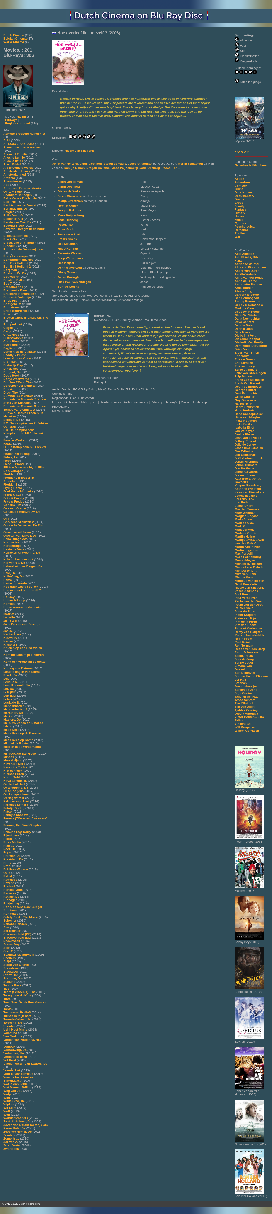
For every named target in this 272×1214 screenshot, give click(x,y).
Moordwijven (12, 760)
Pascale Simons (246, 591)
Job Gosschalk (246, 454)
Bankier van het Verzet (19, 205)
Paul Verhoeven (246, 598)
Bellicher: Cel (13, 219)
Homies (9, 603)
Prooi (7, 866)
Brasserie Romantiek (18, 293)
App (6, 184)
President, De (13, 859)
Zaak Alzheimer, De (17, 1121)
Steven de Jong (246, 689)
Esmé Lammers (246, 369)
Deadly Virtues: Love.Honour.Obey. (17, 356)
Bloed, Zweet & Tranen (19, 242)
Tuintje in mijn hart (17, 1016)
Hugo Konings (68, 248)
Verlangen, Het (14, 1053)
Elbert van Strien (247, 352)
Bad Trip (9, 201)
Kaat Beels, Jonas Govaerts (248, 480)
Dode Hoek (11, 375)
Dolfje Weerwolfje (16, 379)
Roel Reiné (242, 642)
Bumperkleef (12, 324)
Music (239, 219)
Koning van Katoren (18, 668)
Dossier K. (11, 389)
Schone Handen (15, 924)
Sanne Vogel (244, 662)
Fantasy (240, 209)
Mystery (240, 223)
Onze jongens (13, 791)
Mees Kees (11, 729)
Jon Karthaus (244, 468)
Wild (6, 1097)
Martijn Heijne (245, 536)
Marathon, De (13, 712)
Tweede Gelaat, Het (17, 1019)
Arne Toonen (244, 288)
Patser (8, 811)
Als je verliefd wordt (18, 167)
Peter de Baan (245, 611)
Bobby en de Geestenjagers (23, 249)
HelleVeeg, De (13, 576)
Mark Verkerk (244, 529)
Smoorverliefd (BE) (17, 934)
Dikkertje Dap (13, 365)
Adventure (242, 182)
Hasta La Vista (13, 549)
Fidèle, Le (10, 457)
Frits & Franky (13, 498)
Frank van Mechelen (249, 380)
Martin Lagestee (246, 550)
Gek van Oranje (14, 508)
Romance (241, 230)
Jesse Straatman (140, 163)
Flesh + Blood (13, 464)
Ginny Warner (68, 272)
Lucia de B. (11, 702)
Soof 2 (8, 951)
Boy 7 (7, 283)
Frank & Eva (12, 494)
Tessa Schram (245, 700)
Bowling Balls (13, 280)
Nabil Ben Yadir (246, 584)
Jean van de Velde (248, 437)
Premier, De (11, 855)
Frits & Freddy (13, 501)
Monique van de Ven (249, 580)
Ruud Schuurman (247, 652)
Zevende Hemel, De (17, 1131)
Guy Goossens (245, 400)
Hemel (8, 580)
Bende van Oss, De (17, 222)
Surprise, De (12, 978)
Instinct (8, 614)
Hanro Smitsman (247, 407)
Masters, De (12, 719)
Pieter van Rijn (245, 618)
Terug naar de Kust (17, 995)
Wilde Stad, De (14, 1101)
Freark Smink (67, 239)
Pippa (7, 838)
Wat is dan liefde (15, 1084)
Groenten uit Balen (17, 532)
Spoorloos (11, 968)
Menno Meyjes (245, 560)
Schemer (9, 920)
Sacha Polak (244, 655)
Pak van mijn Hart (16, 801)
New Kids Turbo (15, 767)
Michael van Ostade (249, 567)
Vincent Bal (243, 724)
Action (239, 179)
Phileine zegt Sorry (17, 832)
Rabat (7, 876)
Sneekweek (11, 941)
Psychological (245, 226)
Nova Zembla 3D (15, 781)
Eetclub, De (11, 419)
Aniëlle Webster (246, 274)
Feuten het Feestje (16, 454)
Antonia (9, 178)
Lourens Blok (244, 499)
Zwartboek (11, 1148)
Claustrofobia (13, 338)
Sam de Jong (244, 659)
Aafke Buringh (68, 277)
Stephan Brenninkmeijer (246, 684)
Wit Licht (9, 1108)
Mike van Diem (245, 574)
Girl (6, 518)
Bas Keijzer (66, 263)
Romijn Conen (74, 168)
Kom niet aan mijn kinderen (23, 655)
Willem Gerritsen (247, 730)
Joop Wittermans (70, 258)
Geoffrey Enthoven (248, 386)
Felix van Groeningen (250, 373)
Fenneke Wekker (70, 253)
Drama (239, 199)
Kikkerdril (10, 644)
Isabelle (9, 617)
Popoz (8, 852)
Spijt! (7, 961)
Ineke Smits (243, 424)
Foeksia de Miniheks (18, 491)
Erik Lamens (244, 362)
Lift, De (8, 689)
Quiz (6, 873)
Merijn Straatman (191, 163)
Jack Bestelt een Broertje (21, 624)
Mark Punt (242, 526)
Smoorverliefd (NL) (17, 937)
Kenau (8, 641)
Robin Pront (243, 638)
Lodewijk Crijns (246, 495)
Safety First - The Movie (20, 917)
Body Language (15, 256)
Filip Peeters (244, 376)
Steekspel (10, 971)
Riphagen (10, 900)
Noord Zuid (11, 777)
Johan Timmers (246, 465)
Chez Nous (11, 334)
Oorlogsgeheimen (16, 794)
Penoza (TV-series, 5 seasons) (25, 818)
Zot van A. (10, 1142)
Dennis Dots (244, 328)
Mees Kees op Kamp (18, 740)
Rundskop (10, 913)
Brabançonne (13, 287)
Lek (6, 678)
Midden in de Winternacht (22, 746)
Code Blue (11, 341)
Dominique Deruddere (251, 345)
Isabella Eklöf (244, 427)
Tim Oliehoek (244, 703)
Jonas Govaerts (246, 471)
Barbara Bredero (247, 294)
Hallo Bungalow (15, 539)
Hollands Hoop (14, 600)
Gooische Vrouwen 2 (18, 522)
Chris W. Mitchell (247, 315)
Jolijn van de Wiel (65, 163)
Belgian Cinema (15, 38)
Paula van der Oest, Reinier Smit (249, 606)
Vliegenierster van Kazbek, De (25, 1063)
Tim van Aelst (245, 707)
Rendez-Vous (13, 890)
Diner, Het (10, 368)
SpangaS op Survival (18, 954)
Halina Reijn (243, 403)
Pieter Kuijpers (245, 615)
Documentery (244, 196)
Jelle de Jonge (245, 444)
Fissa (7, 460)
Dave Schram (244, 322)
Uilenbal (9, 1026)
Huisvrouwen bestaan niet (22, 607)
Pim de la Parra (246, 621)
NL (19, 116)
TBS (6, 988)
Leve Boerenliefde (16, 685)
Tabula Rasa (12, 985)
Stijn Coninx (244, 693)
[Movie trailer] (121, 84)
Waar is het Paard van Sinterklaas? (19, 1078)
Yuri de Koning (68, 286)
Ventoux (9, 1046)
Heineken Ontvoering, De (21, 552)
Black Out (10, 239)
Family (239, 206)
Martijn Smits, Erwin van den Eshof (249, 541)
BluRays (11, 120)
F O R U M (242, 151)
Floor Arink (66, 229)
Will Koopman (245, 727)
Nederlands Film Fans (251, 165)
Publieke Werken (15, 869)
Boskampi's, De (14, 273)
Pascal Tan (169, 168)
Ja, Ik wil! (10, 620)
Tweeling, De (12, 1022)
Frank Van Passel (247, 383)
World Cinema (13, 42)
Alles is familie (14, 157)
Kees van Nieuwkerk (249, 492)
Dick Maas (242, 332)
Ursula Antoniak (246, 713)
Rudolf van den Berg (250, 649)
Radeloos (10, 879)
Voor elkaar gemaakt (18, 1073)
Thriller (240, 233)
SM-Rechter (12, 930)
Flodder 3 (10, 484)
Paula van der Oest (248, 601)
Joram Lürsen (245, 475)
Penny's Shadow (15, 815)
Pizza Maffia (12, 842)
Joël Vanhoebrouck (249, 458)
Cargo (7, 331)
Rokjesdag (11, 903)
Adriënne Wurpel (247, 264)
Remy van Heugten (248, 632)
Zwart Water (12, 1145)
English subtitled (17, 123)
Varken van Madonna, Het (22, 1039)
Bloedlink (10, 246)
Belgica (8, 212)
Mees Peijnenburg (248, 557)
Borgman (10, 270)
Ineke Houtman (246, 420)
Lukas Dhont (244, 506)
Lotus (7, 699)
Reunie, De (11, 896)
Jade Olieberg (149, 168)
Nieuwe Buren (13, 774)
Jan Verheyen (245, 431)
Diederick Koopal (247, 339)
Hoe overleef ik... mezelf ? (22, 590)
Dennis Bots (244, 325)
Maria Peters (244, 519)
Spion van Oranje (16, 964)
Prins (7, 862)
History (240, 213)
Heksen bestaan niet (18, 559)
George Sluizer (245, 390)
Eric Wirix (242, 356)
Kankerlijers (12, 634)
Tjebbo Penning (246, 710)
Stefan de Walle (115, 163)
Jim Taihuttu (244, 451)
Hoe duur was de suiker (20, 586)
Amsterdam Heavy (16, 171)
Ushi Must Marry (15, 1029)
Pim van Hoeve (246, 625)
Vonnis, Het (11, 1070)
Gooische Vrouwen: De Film (23, 525)
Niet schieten (13, 770)
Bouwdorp (11, 276)
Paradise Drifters (15, 804)
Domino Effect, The (17, 382)
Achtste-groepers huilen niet (24, 133)
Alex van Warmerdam (250, 267)
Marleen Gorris (245, 533)
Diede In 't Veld (245, 335)
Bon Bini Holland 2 (17, 266)
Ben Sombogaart (247, 298)
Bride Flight (12, 300)
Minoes (8, 757)
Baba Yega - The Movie (20, 198)
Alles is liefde (13, 161)
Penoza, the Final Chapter (22, 825)
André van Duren (247, 271)
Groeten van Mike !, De (20, 535)
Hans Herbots (245, 410)
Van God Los (12, 1036)
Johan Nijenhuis (246, 461)
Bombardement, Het (18, 259)
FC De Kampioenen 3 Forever (24, 447)
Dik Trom (10, 362)
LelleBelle (10, 682)
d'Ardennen (11, 345)
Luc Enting (242, 502)
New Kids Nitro (14, 764)
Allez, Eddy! (12, 164)
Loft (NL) (9, 695)
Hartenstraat (12, 542)
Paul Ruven (243, 594)
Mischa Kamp (245, 577)
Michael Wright (245, 570)
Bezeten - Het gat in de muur (24, 229)
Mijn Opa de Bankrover (20, 753)
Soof (6, 947)
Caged (8, 328)
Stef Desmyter (245, 672)
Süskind (9, 982)
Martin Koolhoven (248, 546)
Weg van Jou (12, 1091)
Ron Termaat (244, 645)
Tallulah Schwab (247, 696)
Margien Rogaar (246, 516)
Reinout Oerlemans (249, 628)
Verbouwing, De (15, 1050)
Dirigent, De (12, 372)
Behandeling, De (15, 208)
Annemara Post (69, 234)
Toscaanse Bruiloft (17, 1012)
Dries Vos (242, 349)
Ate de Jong (243, 291)
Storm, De (10, 975)
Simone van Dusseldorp (243, 667)
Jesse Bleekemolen (249, 448)
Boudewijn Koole (247, 311)
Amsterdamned (14, 174)
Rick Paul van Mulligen (74, 282)
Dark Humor (243, 192)
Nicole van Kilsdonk (249, 587)
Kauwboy (10, 637)
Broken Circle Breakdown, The (25, 317)
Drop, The (10, 392)
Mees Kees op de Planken (22, 733)
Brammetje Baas (15, 290)
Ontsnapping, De (15, 787)
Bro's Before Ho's (16, 310)
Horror (239, 216)
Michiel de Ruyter (16, 743)
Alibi (6, 140)
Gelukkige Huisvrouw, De (21, 511)
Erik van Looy (245, 366)
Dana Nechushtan (248, 318)
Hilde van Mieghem (248, 417)
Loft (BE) (9, 692)
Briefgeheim (12, 304)
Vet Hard (9, 1060)
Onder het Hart (14, 784)
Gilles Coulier (245, 397)
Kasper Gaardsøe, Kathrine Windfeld (248, 487)
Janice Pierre (244, 434)
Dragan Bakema (98, 168)
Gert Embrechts (246, 393)
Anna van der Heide (249, 277)
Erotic (239, 202)
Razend (8, 883)
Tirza (6, 999)
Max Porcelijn (245, 553)
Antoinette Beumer (248, 284)
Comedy (241, 185)
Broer (7, 314)
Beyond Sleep (13, 225)
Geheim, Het (12, 505)
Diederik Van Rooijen (250, 342)
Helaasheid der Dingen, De (22, 566)
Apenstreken (12, 181)
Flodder (9, 474)
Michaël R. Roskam (249, 563)
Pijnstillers (11, 835)
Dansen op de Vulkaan (19, 351)
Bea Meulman (68, 243)
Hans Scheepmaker (249, 414)
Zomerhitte (11, 1138)
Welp (7, 1094)
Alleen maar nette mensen (22, 147)
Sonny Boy (11, 944)
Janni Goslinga (91, 163)
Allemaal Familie (15, 154)
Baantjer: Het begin (17, 195)
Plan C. (8, 845)
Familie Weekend (15, 440)
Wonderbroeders (15, 1118)
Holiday (9, 597)
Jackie (8, 631)
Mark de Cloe (244, 523)
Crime (239, 189)
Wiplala (8, 1104)
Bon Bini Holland (15, 263)
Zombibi (9, 1135)
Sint (6, 927)
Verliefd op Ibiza (15, 1056)
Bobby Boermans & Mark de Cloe (249, 306)
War (237, 236)
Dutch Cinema (13, 35)
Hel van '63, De (14, 563)
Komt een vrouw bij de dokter (24, 661)
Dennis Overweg (70, 267)
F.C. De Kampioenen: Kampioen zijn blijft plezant (23, 431)
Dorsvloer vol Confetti (19, 385)
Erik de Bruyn (245, 359)
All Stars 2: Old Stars (18, 144)
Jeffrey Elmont (245, 441)
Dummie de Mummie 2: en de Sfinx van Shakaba (24, 401)
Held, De (9, 573)
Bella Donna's (13, 215)
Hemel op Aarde (15, 583)
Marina (8, 716)
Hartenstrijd (12, 546)
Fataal (7, 443)
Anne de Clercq (246, 281)
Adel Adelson (244, 253)
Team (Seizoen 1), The (19, 992)
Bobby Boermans (247, 301)
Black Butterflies (15, 236)
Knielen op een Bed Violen (22, 648)
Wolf (6, 1111)
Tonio (7, 1009)
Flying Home (12, 488)
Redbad (9, 886)
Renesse (9, 893)
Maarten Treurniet (247, 509)
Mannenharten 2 (15, 709)
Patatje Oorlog (13, 808)
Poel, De (9, 849)
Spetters (9, 958)
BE (24, 116)
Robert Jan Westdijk (249, 635)
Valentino (10, 1033)
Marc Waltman (245, 512)
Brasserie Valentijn (17, 297)
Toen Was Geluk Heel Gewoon (25, 1002)
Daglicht (9, 348)
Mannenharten (13, 706)
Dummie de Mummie (18, 396)
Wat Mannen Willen (17, 1087)
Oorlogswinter (13, 798)
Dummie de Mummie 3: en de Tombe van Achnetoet (24, 407)
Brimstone (11, 307)
